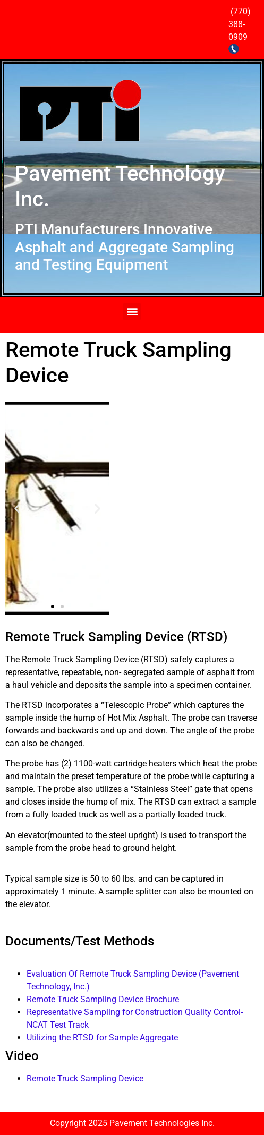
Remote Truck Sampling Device (85, 1078)
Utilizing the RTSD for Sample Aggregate (102, 1037)
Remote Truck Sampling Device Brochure (103, 999)
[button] (132, 311)
